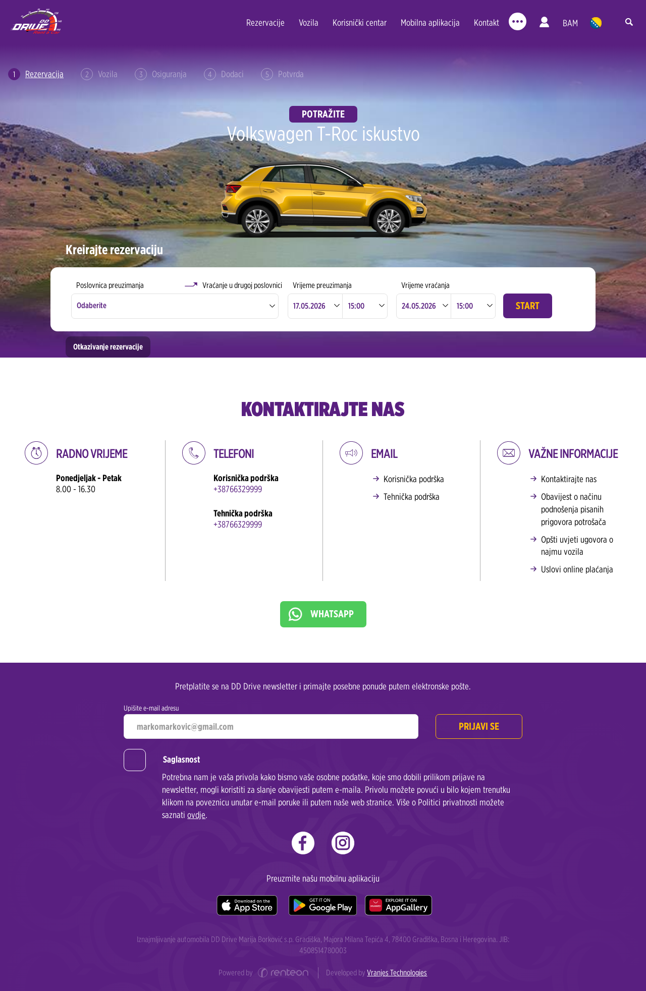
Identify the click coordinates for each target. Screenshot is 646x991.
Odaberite (91, 305)
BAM (570, 23)
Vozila (308, 22)
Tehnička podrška (412, 496)
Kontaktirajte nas (569, 479)
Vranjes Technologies (397, 972)
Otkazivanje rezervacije (108, 347)
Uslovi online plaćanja (577, 569)
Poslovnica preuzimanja (110, 285)
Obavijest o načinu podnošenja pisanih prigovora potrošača (573, 509)
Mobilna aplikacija (430, 22)
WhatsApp (332, 614)
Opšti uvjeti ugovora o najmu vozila (577, 545)
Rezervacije (265, 22)
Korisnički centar (360, 22)
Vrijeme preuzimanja (322, 285)
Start (528, 306)
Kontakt (486, 22)
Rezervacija (36, 74)
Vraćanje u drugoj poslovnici (242, 285)
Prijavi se (479, 726)
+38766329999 (237, 489)
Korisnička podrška (414, 479)
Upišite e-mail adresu (151, 708)
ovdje (196, 814)
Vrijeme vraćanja (425, 285)
